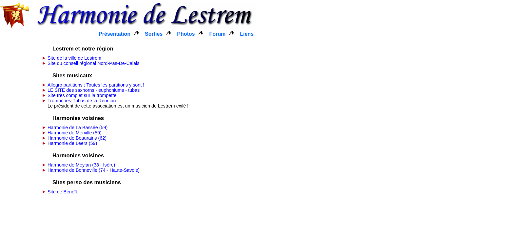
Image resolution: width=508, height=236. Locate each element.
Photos (186, 34)
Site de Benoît (62, 191)
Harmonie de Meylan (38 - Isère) (81, 164)
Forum (217, 34)
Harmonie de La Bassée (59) (77, 127)
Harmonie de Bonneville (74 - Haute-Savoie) (94, 170)
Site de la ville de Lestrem (74, 58)
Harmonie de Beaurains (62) (77, 138)
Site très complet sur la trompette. (83, 95)
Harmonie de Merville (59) (75, 132)
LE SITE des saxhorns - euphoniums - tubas (94, 90)
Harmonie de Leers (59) (72, 143)
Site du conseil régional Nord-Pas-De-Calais (93, 63)
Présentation (114, 34)
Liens (247, 34)
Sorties (154, 34)
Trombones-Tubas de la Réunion (82, 100)
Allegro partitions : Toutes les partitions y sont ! (96, 85)
